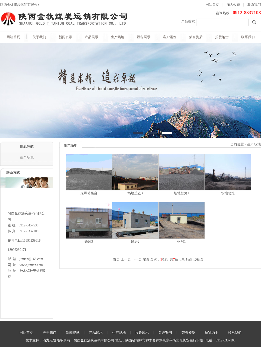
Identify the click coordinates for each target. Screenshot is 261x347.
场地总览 (228, 193)
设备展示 (143, 37)
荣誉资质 (196, 37)
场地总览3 (135, 193)
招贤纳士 (222, 37)
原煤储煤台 (88, 193)
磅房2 (135, 241)
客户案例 (169, 37)
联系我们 (254, 5)
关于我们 (39, 37)
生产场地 (117, 37)
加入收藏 (233, 5)
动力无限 (49, 340)
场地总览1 (181, 193)
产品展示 (91, 37)
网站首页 (212, 5)
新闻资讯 (65, 37)
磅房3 (89, 241)
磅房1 (181, 241)
